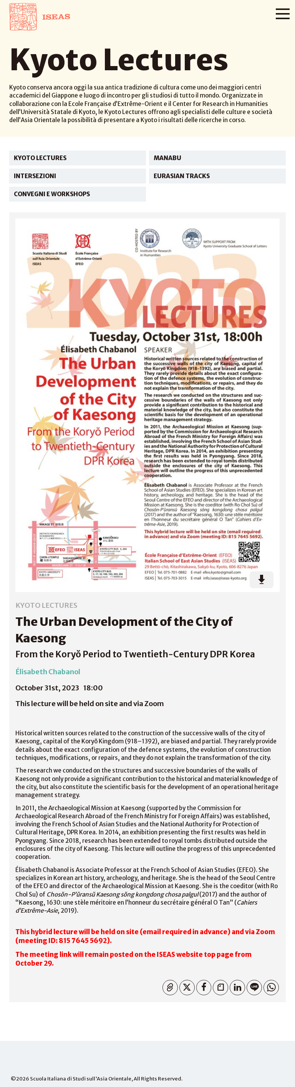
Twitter (185, 986)
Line (253, 986)
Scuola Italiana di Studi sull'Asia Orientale (80, 1078)
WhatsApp (269, 986)
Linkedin (236, 986)
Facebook (202, 986)
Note (219, 986)
